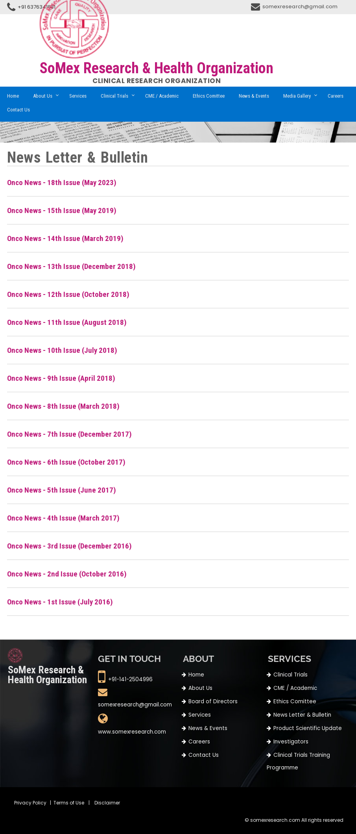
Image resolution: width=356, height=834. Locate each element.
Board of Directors (213, 701)
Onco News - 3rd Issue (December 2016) (69, 545)
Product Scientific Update (307, 728)
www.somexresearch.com (132, 732)
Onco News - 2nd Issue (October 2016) (67, 573)
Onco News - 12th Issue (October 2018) (68, 294)
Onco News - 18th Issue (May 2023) (61, 182)
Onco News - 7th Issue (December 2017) (69, 434)
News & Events (254, 96)
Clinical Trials (114, 96)
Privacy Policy (30, 802)
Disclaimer (107, 802)
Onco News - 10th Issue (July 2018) (62, 350)
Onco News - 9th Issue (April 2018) (61, 378)
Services (78, 96)
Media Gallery (297, 96)
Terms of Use (68, 802)
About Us (42, 96)
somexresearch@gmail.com (300, 6)
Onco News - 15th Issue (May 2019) (61, 210)
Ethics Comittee (209, 96)
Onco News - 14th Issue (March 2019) (65, 238)
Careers (335, 96)
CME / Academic (162, 96)
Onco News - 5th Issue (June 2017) (61, 490)
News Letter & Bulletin (302, 715)
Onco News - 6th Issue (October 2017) (66, 462)
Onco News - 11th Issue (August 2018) (67, 322)
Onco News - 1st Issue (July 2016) (60, 601)
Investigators (290, 741)
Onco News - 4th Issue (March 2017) (63, 518)
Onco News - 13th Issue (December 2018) (71, 266)
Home (13, 96)
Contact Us (18, 110)
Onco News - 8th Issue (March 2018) (63, 406)
